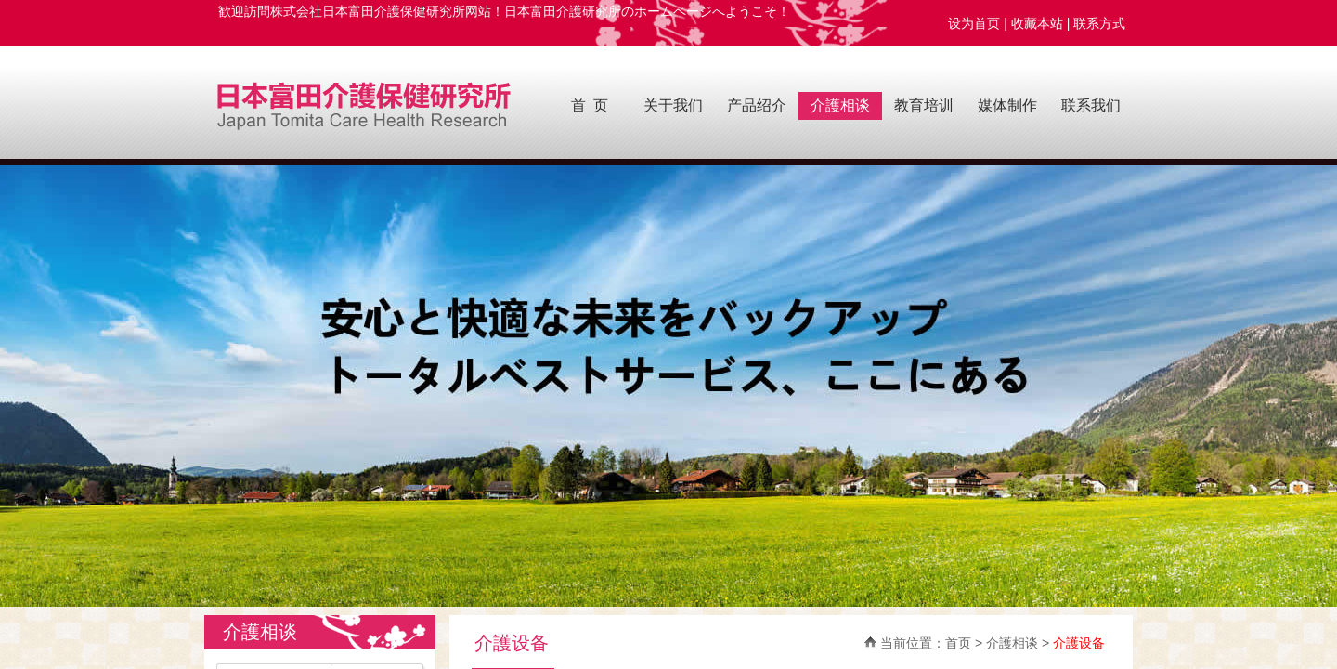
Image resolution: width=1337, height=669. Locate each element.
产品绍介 (756, 105)
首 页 (590, 105)
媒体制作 (1007, 105)
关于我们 (673, 105)
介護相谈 (840, 105)
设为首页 (974, 23)
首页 (958, 643)
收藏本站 (1037, 23)
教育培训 (924, 105)
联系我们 (1091, 105)
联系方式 (1103, 23)
